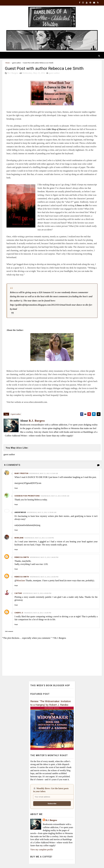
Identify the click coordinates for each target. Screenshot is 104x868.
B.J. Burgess (51, 820)
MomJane (19, 538)
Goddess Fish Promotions (27, 496)
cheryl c (18, 613)
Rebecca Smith (21, 558)
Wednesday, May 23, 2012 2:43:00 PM (44, 577)
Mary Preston (21, 474)
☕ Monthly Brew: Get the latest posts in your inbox (51, 790)
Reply (16, 488)
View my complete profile (41, 850)
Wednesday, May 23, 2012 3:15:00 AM (43, 474)
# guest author (16, 414)
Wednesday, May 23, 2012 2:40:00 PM (44, 558)
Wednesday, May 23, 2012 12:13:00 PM (39, 538)
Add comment (9, 631)
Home (7, 63)
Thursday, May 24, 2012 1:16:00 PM (37, 613)
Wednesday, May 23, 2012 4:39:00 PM (37, 593)
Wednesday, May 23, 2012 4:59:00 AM (54, 496)
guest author (16, 63)
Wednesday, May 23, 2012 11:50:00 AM (41, 512)
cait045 (18, 593)
